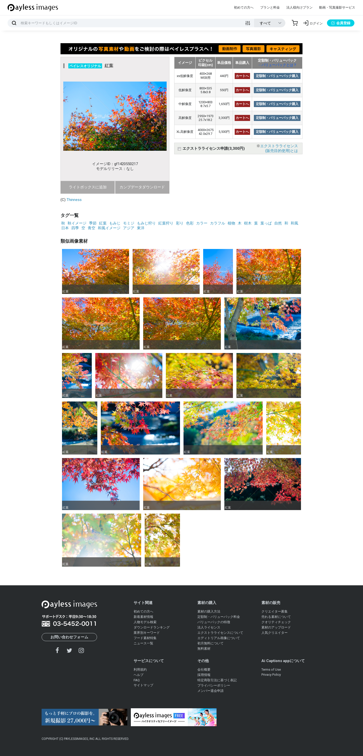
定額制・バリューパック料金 (218, 617)
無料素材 (203, 648)
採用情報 (203, 675)
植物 (231, 223)
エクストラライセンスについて (220, 633)
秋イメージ (77, 223)
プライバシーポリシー (213, 685)
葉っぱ (266, 223)
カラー (201, 223)
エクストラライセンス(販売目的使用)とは (279, 148)
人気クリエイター (274, 633)
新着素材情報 (143, 617)
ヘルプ (138, 675)
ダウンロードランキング (152, 627)
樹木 (248, 223)
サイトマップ (143, 685)
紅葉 (103, 223)
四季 (75, 228)
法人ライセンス (208, 627)
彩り (180, 223)
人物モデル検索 (145, 622)
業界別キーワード (147, 633)
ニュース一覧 (143, 643)
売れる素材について (276, 617)
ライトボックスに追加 (88, 187)
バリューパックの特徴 (213, 622)
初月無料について (210, 643)
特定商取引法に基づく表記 (217, 680)
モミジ (128, 223)
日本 (65, 228)
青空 (91, 228)
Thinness (74, 199)
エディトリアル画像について (218, 638)
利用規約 (140, 669)
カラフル (217, 223)
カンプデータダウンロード (142, 187)
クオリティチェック (276, 622)
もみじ (114, 223)
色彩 (190, 223)
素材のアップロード (276, 627)
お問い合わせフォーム (69, 637)
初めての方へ (244, 7)
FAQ (137, 680)
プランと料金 (270, 7)
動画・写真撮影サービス (337, 7)
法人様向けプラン (299, 7)
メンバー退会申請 (210, 691)
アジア (128, 228)
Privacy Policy (271, 674)
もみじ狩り (146, 223)
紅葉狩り (165, 223)
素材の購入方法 (208, 611)
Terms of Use (271, 669)
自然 (278, 223)
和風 (294, 223)
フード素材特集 (145, 638)
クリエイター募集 (274, 611)
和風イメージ (109, 228)
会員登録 (340, 23)
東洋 (140, 228)
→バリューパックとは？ (277, 65)
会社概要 (203, 669)
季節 (93, 223)
